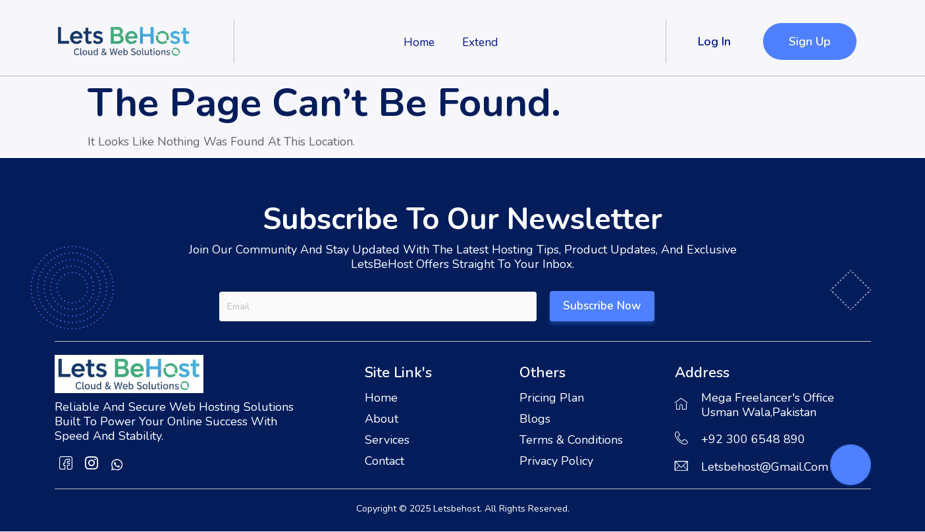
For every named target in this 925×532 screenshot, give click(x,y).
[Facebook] (66, 465)
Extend (481, 41)
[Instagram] (91, 465)
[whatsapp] (117, 465)
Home (416, 41)
